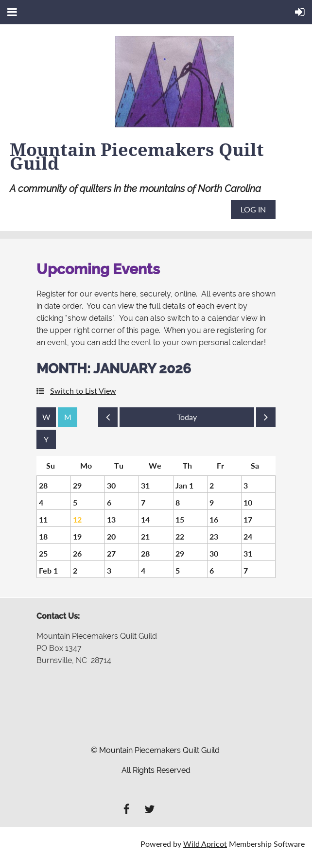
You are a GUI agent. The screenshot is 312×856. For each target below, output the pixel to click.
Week (46, 417)
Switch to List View (83, 390)
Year (46, 439)
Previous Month (108, 419)
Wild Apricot (205, 843)
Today (187, 417)
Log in (253, 209)
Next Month (266, 419)
